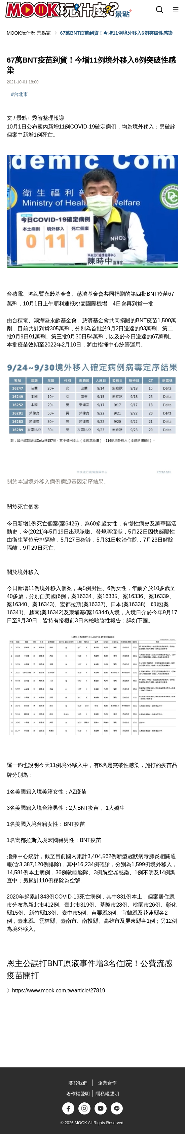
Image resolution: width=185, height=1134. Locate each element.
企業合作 (107, 1083)
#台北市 (19, 94)
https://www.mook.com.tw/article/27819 (58, 990)
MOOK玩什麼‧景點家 (29, 33)
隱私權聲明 (107, 1093)
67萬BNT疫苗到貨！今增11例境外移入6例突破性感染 (116, 33)
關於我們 (78, 1083)
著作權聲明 (78, 1093)
